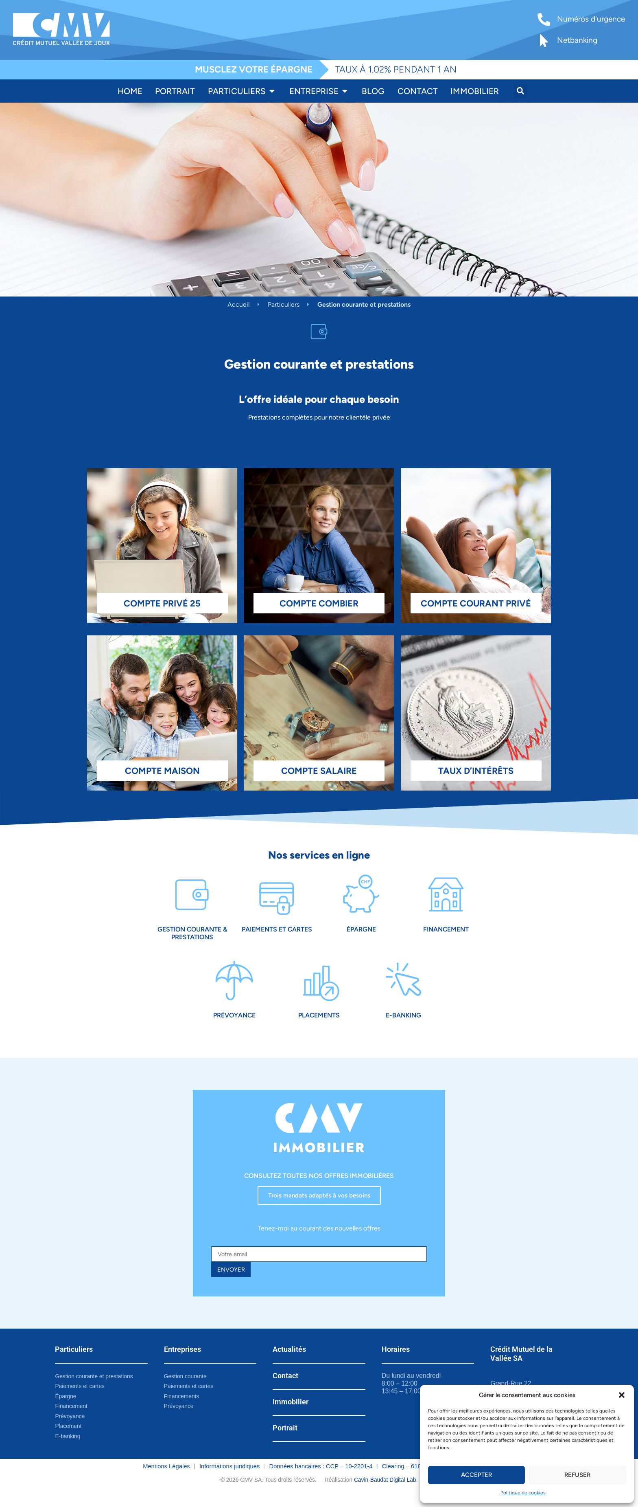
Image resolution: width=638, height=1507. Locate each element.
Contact (285, 1386)
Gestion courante (187, 1387)
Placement (69, 1439)
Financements (183, 1408)
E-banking (68, 1449)
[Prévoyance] (234, 986)
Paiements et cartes (277, 933)
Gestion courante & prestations (192, 937)
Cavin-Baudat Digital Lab (385, 1493)
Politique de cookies (523, 1493)
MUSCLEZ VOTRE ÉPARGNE (253, 69)
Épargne (361, 933)
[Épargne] (361, 896)
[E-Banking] (403, 986)
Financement (446, 933)
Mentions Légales (166, 1479)
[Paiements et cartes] (276, 896)
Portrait (285, 1439)
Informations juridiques (229, 1479)
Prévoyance (234, 1023)
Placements (319, 1023)
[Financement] (445, 896)
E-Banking (403, 1023)
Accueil (238, 304)
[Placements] (318, 986)
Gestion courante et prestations (96, 1387)
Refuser (577, 1474)
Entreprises (182, 1360)
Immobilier (290, 1412)
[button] (622, 1395)
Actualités (289, 1360)
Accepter (476, 1474)
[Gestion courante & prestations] (192, 896)
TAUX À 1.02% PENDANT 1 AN (396, 69)
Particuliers (283, 304)
